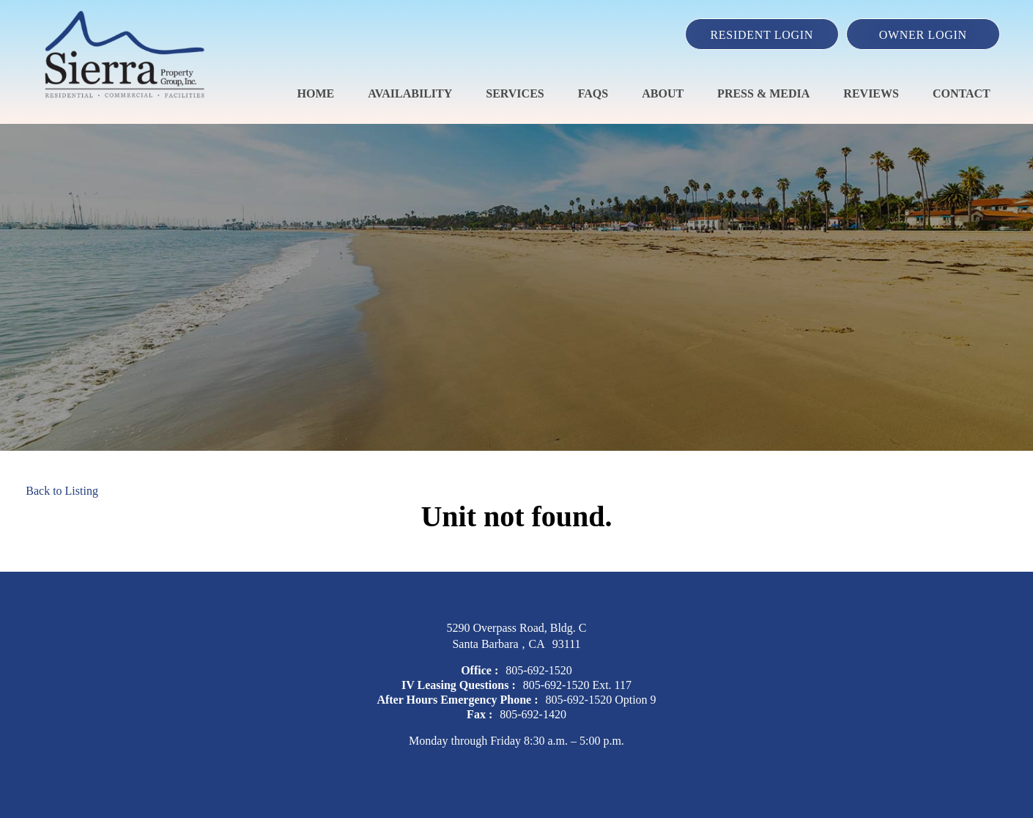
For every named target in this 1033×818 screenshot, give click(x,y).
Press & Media (763, 93)
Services (515, 93)
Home (316, 93)
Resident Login (761, 35)
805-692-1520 (539, 670)
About (663, 93)
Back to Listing (62, 490)
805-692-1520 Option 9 (601, 699)
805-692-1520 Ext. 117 (577, 685)
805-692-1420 (533, 714)
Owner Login (923, 35)
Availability (410, 93)
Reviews (871, 93)
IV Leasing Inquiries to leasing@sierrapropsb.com (516, 791)
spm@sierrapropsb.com (516, 775)
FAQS (593, 93)
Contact (962, 93)
